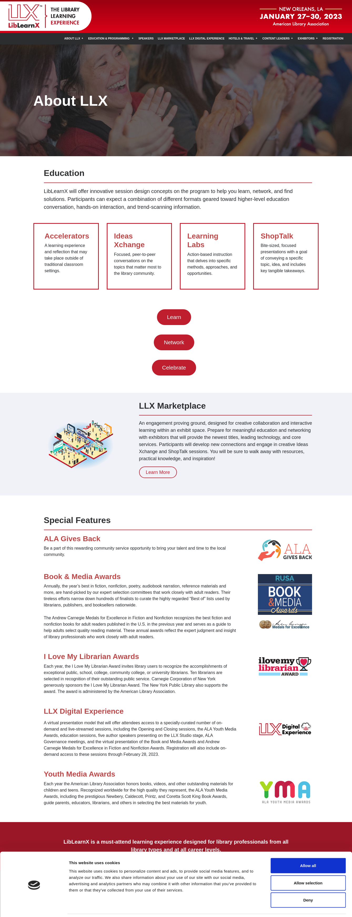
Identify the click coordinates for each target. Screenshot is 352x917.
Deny (308, 882)
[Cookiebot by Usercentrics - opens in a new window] (34, 907)
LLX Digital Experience (207, 38)
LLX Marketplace (171, 38)
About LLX (72, 38)
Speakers (146, 38)
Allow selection (308, 865)
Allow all (308, 848)
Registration (333, 38)
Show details (276, 906)
